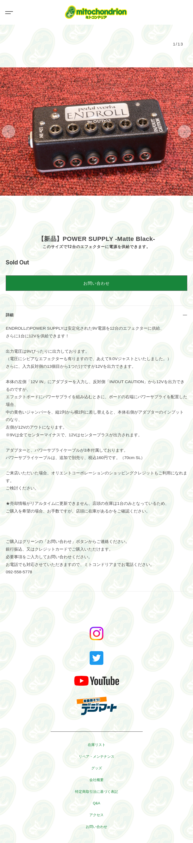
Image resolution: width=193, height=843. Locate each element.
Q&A (96, 803)
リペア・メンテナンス (96, 757)
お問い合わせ (96, 283)
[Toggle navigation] (8, 12)
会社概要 (96, 780)
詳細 (9, 315)
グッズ (96, 768)
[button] (8, 131)
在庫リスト (97, 745)
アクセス (96, 815)
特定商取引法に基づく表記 (96, 792)
